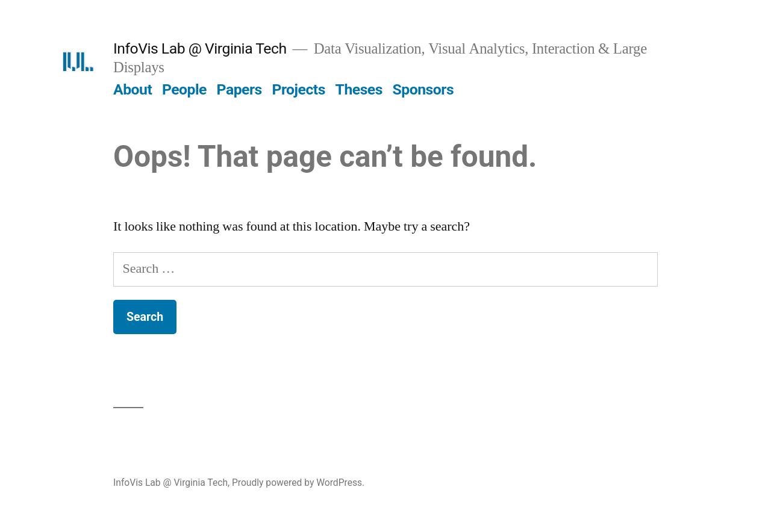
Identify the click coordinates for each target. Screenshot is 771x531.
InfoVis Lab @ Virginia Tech (200, 48)
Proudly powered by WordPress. (298, 482)
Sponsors (423, 89)
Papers (239, 89)
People (184, 89)
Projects (298, 89)
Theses (359, 89)
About (132, 89)
